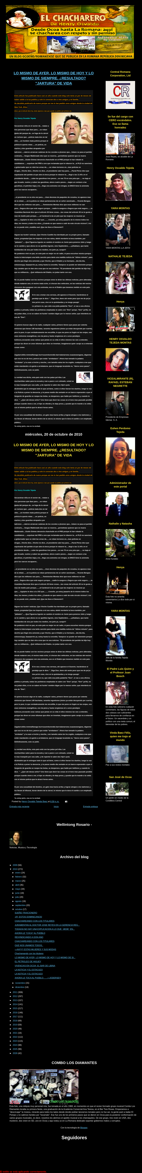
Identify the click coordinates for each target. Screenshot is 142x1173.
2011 (15, 992)
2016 (15, 1012)
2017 (15, 1017)
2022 (15, 1037)
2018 (15, 1021)
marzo (18, 881)
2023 (15, 1041)
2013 (15, 1000)
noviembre (20, 983)
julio (17, 897)
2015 (15, 1008)
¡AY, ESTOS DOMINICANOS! (28, 917)
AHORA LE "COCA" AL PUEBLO (30, 933)
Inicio (56, 806)
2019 (15, 1025)
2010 (15, 869)
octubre (19, 909)
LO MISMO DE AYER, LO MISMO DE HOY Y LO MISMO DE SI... (45, 957)
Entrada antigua (90, 806)
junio (17, 893)
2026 (15, 1053)
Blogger (83, 1128)
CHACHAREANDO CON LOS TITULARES (34, 921)
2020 (15, 1029)
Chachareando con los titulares (29, 953)
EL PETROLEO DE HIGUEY (28, 961)
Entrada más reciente (19, 806)
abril (17, 885)
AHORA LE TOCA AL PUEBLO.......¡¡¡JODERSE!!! (38, 978)
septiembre (20, 905)
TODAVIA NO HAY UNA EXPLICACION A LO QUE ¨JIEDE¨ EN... (45, 929)
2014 (15, 1004)
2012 (15, 996)
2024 (15, 1045)
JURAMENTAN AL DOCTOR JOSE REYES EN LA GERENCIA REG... (47, 925)
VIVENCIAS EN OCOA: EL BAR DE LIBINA (35, 966)
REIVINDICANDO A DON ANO (29, 937)
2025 (15, 1049)
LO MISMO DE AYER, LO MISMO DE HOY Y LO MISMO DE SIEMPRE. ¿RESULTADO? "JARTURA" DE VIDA (54, 78)
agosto (18, 901)
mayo (18, 889)
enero (18, 873)
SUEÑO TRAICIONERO (26, 913)
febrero (18, 877)
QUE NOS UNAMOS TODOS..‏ (29, 945)
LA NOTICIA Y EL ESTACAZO (29, 970)
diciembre (20, 987)
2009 (15, 865)
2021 (15, 1033)
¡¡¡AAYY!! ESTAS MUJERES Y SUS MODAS (35, 949)
